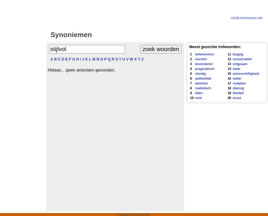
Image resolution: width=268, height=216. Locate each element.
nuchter (201, 59)
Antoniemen (141, 35)
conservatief (242, 59)
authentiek (203, 78)
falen (199, 93)
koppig (238, 54)
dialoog (238, 88)
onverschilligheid (246, 74)
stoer (236, 69)
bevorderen (204, 64)
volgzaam (240, 64)
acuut (237, 98)
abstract (201, 83)
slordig (200, 74)
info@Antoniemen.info (247, 18)
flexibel (238, 93)
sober (237, 78)
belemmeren (204, 54)
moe (198, 98)
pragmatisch (204, 69)
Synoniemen (71, 35)
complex (239, 83)
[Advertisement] (22, 113)
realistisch (203, 88)
